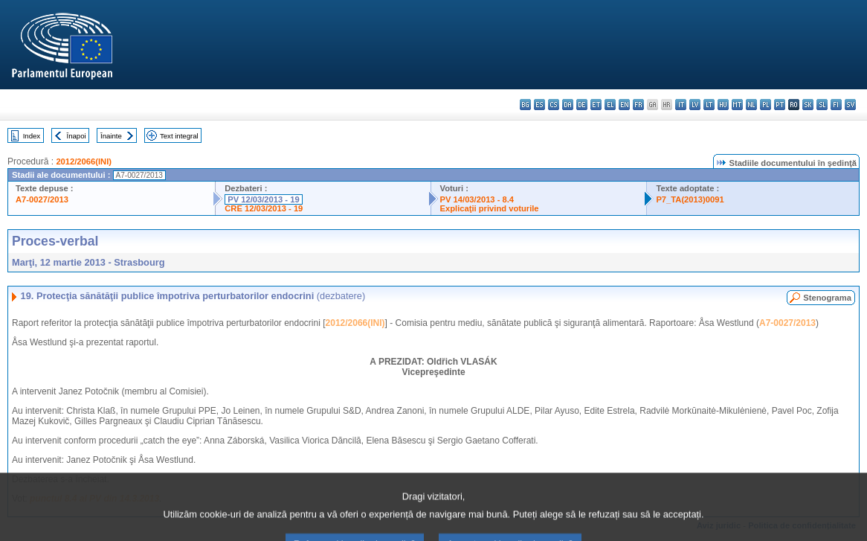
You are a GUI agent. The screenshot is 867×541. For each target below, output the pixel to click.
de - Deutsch (581, 104)
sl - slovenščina (822, 104)
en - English (624, 104)
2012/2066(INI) (84, 161)
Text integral (179, 136)
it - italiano (680, 104)
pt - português (779, 104)
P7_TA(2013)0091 (689, 199)
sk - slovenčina (807, 104)
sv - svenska (850, 104)
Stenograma (827, 297)
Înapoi (76, 136)
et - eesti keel (596, 104)
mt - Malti (737, 104)
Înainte (111, 136)
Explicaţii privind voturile (489, 208)
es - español (539, 104)
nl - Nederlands (751, 104)
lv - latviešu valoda (694, 104)
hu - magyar (723, 104)
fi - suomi (836, 104)
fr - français (638, 104)
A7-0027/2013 (42, 199)
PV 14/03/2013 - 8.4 (477, 199)
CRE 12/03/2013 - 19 (264, 208)
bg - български (525, 104)
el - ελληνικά (610, 104)
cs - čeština (553, 104)
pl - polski (765, 104)
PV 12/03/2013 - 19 (263, 199)
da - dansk (567, 104)
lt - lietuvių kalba (709, 104)
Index (31, 136)
